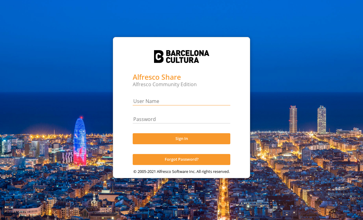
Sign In (181, 144)
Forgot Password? (182, 164)
